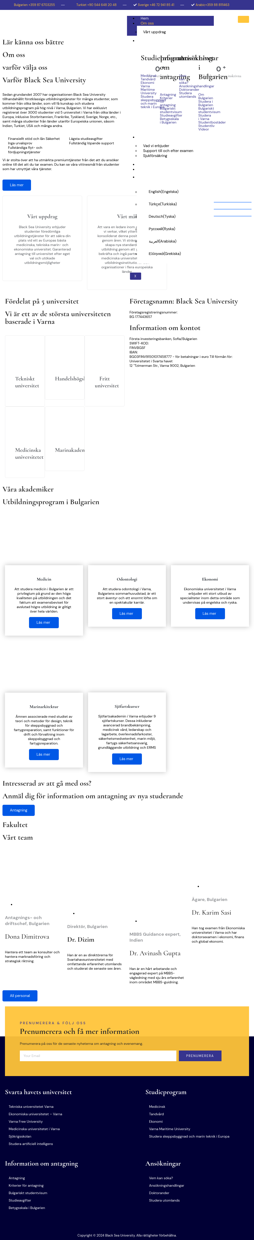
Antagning (166, 94)
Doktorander (185, 89)
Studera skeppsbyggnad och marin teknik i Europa (147, 102)
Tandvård (147, 79)
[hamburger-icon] (243, 19)
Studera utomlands (185, 94)
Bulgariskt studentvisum (166, 110)
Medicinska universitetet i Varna (34, 1129)
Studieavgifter (166, 115)
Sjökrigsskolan (20, 1136)
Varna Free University (26, 1121)
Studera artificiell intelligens (31, 1144)
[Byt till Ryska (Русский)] (175, 229)
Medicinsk (147, 75)
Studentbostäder (204, 122)
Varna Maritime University (147, 89)
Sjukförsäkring (155, 155)
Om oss (147, 23)
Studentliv (204, 125)
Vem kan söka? (183, 79)
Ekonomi (147, 82)
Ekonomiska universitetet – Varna (35, 1114)
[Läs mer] (25, 371)
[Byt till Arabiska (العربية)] (175, 241)
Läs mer (17, 185)
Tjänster (148, 137)
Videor (203, 129)
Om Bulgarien (204, 96)
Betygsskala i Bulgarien (166, 120)
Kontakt (147, 169)
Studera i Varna (204, 117)
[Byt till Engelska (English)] (175, 192)
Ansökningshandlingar (185, 86)
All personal (20, 995)
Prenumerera (200, 1056)
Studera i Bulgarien (157, 40)
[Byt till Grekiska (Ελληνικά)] (175, 254)
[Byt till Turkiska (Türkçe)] (175, 204)
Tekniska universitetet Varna (31, 1106)
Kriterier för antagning (166, 101)
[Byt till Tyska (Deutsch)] (175, 216)
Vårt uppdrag (154, 32)
